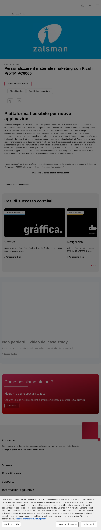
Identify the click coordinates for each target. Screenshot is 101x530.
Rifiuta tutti (89, 524)
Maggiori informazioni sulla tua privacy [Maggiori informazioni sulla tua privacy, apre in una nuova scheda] (30, 519)
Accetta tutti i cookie (67, 524)
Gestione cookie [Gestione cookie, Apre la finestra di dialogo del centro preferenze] (11, 524)
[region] (50, 513)
